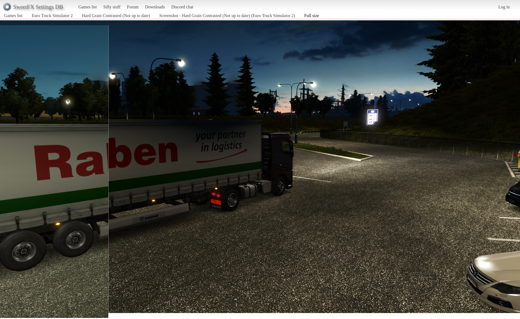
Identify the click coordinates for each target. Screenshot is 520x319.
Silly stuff (112, 7)
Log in (504, 7)
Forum (133, 7)
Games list (88, 7)
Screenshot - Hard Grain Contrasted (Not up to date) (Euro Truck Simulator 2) (227, 15)
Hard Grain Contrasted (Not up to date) (116, 15)
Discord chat (182, 7)
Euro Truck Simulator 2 (52, 15)
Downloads (155, 7)
